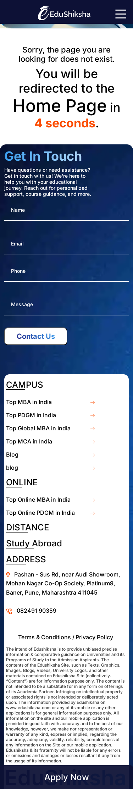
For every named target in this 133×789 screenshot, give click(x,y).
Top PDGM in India (31, 415)
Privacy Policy (94, 637)
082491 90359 (36, 610)
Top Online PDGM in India (40, 512)
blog (12, 467)
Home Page (60, 105)
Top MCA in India (29, 441)
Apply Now (66, 777)
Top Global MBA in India (38, 428)
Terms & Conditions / (46, 637)
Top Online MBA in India (38, 499)
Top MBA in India (29, 401)
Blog (12, 454)
